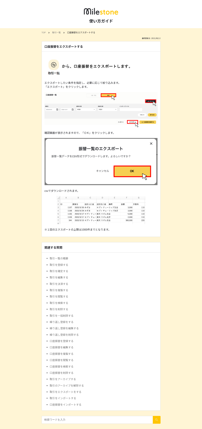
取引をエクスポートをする (65, 392)
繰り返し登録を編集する (64, 328)
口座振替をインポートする (65, 404)
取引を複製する (59, 290)
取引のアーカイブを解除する (67, 385)
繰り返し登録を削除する (64, 335)
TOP (44, 32)
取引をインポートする (63, 398)
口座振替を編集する (61, 347)
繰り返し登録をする (61, 322)
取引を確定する (59, 271)
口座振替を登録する (61, 341)
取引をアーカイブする (63, 379)
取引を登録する (59, 265)
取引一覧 (56, 32)
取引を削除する (59, 309)
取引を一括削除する (61, 316)
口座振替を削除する (61, 373)
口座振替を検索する (61, 366)
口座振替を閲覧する (61, 360)
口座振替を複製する (61, 354)
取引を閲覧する (59, 296)
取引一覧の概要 (59, 258)
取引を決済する (59, 284)
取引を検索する (59, 303)
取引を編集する (59, 277)
